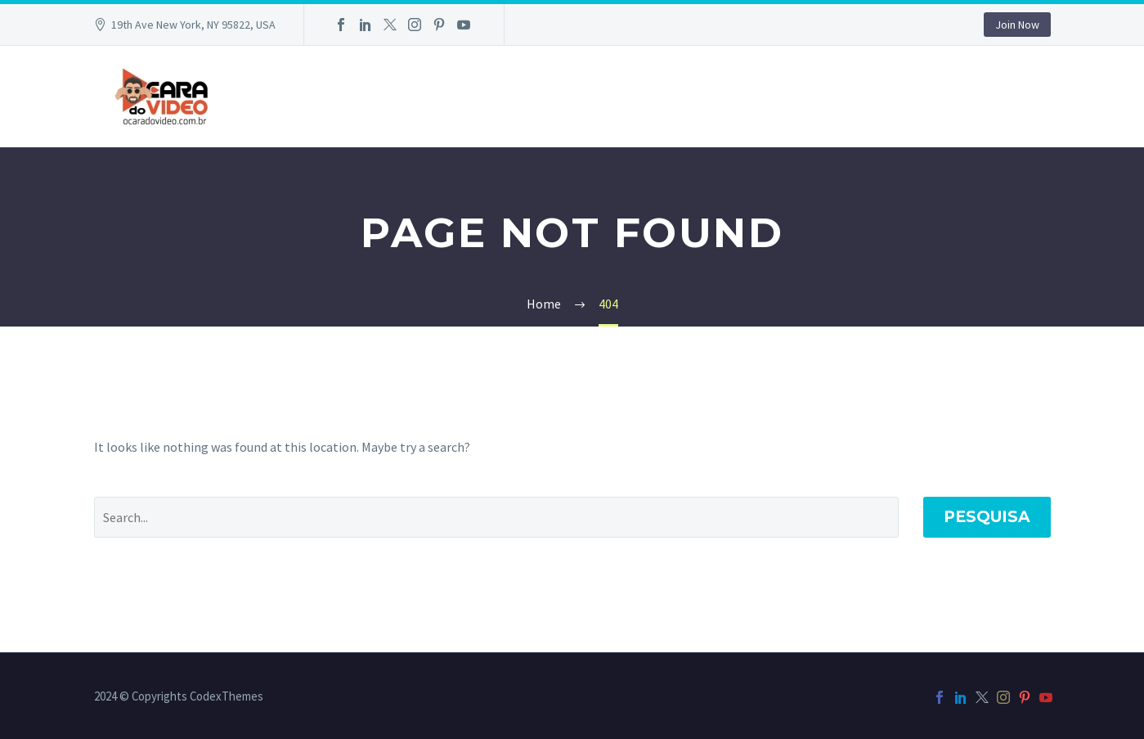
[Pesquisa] (496, 517)
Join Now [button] (1017, 24)
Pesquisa (987, 516)
